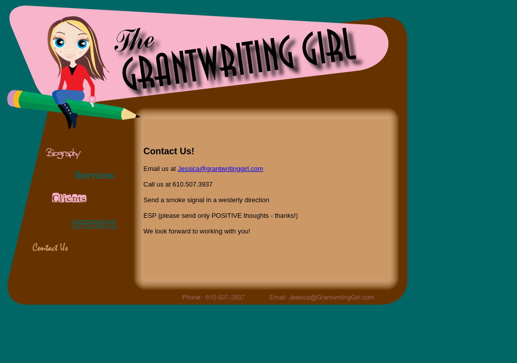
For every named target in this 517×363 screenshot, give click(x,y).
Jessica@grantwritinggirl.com (220, 168)
